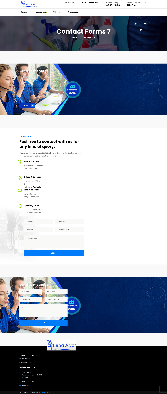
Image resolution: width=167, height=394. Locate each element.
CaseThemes (46, 392)
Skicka (29, 105)
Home (74, 37)
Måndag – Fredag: (112, 3)
